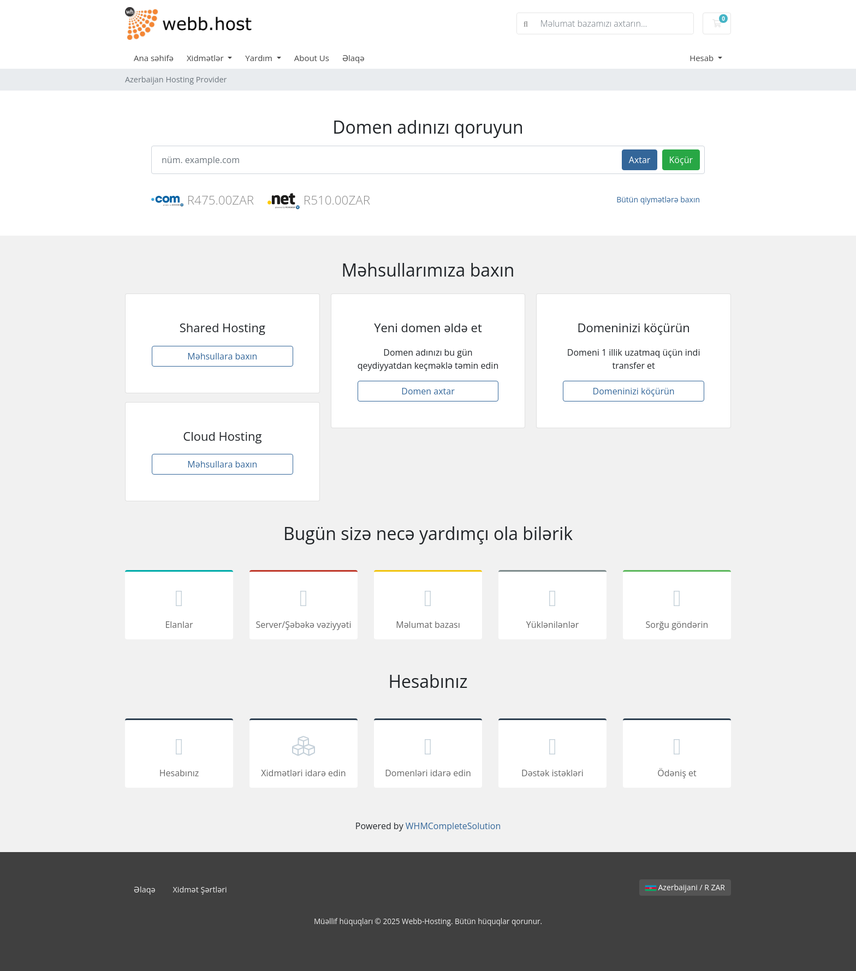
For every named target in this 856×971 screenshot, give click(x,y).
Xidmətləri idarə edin (303, 755)
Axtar (640, 160)
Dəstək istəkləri (552, 755)
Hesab (702, 57)
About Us (311, 57)
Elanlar (179, 607)
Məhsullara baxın (222, 356)
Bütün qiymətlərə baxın (658, 199)
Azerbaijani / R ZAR (685, 887)
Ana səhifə (154, 57)
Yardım (260, 57)
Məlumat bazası (428, 607)
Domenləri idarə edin (428, 755)
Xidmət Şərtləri (200, 889)
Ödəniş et (677, 755)
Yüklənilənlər (552, 607)
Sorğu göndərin (677, 607)
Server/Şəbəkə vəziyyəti (303, 607)
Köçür (681, 160)
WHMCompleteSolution (453, 826)
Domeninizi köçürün (634, 391)
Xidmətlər (206, 57)
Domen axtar (427, 391)
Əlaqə (353, 57)
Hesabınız (179, 755)
